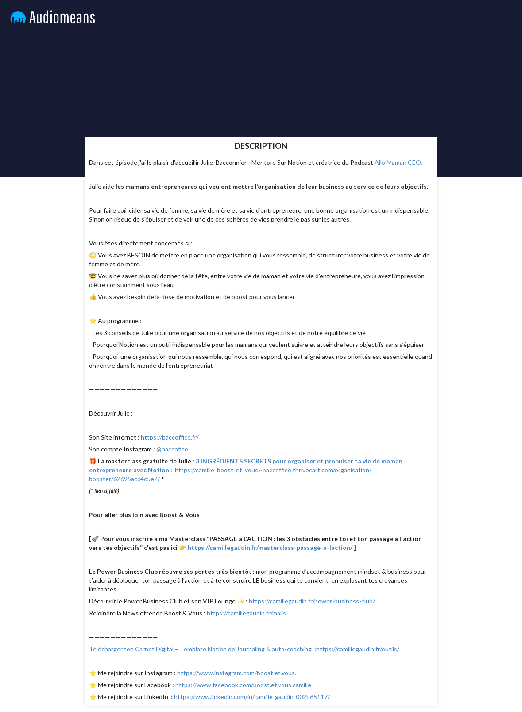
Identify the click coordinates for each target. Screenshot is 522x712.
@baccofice (172, 449)
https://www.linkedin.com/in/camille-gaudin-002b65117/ (252, 696)
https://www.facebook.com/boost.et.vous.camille (243, 685)
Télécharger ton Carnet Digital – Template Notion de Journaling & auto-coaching (200, 649)
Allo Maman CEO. (399, 162)
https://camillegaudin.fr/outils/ (359, 649)
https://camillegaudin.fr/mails (247, 613)
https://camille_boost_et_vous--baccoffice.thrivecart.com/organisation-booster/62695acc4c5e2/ (245, 469)
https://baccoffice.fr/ (170, 437)
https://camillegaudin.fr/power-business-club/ (312, 601)
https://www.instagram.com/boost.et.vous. (237, 673)
